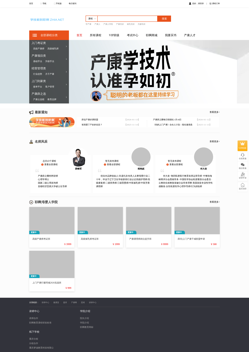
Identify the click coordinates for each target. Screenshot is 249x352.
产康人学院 (108, 24)
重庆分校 (84, 318)
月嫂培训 (141, 24)
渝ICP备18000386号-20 (129, 346)
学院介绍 (59, 323)
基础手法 (37, 61)
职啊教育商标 (61, 327)
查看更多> (215, 112)
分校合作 (84, 323)
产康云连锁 (38, 99)
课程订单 (214, 3)
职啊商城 (151, 35)
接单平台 (37, 87)
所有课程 (95, 35)
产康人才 (189, 35)
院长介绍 (59, 318)
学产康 (88, 24)
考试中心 (132, 35)
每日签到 (72, 3)
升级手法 (49, 61)
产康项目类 (39, 55)
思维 (83, 302)
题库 (65, 302)
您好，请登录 (198, 3)
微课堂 (56, 302)
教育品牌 (51, 99)
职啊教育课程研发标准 (40, 323)
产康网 (74, 302)
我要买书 (170, 35)
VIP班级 (114, 35)
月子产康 (49, 74)
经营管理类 (39, 68)
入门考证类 (39, 43)
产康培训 (120, 24)
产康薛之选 (39, 93)
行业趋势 (37, 74)
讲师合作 (33, 318)
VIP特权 (243, 145)
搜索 (164, 18)
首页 (31, 3)
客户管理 (49, 87)
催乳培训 (131, 24)
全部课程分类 (49, 35)
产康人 (97, 24)
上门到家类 (39, 81)
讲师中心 (45, 302)
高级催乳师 (53, 48)
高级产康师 (38, 48)
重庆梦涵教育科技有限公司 (93, 327)
